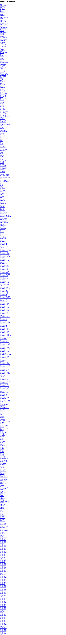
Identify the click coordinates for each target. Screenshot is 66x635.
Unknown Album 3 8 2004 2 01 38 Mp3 (5, 344)
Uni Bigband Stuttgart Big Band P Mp (5, 115)
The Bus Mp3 (2, 88)
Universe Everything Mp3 (3, 203)
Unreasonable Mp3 (2, 472)
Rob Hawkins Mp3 (2, 65)
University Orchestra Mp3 (3, 220)
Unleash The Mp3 (2, 417)
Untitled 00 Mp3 (2, 533)
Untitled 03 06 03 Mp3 (3, 590)
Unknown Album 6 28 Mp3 (4, 375)
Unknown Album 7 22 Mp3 (4, 384)
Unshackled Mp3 (2, 498)
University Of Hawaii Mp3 (4, 214)
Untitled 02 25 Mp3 (3, 582)
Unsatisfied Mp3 (2, 492)
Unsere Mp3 (2, 495)
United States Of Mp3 (3, 180)
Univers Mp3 (2, 198)
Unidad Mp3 (2, 134)
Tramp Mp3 (2, 100)
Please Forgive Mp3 (3, 55)
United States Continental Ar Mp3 (5, 177)
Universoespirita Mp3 (3, 225)
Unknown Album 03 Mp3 (3, 242)
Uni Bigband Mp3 (2, 112)
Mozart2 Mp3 (2, 36)
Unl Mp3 (1, 413)
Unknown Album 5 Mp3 (3, 359)
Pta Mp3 (1, 58)
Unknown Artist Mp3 (3, 398)
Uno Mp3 (1, 442)
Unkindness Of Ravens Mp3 (4, 234)
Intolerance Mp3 (2, 7)
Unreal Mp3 (2, 470)
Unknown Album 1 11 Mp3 (4, 246)
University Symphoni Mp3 (4, 222)
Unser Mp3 (1, 494)
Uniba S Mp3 (2, 126)
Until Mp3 (1, 517)
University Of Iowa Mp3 (3, 217)
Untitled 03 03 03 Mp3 (3, 586)
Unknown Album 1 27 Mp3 (4, 252)
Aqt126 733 (2, 117)
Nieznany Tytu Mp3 (3, 41)
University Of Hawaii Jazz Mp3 (4, 215)
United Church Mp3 (3, 166)
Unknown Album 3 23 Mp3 (4, 336)
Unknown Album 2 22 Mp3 (4, 308)
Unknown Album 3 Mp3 (3, 326)
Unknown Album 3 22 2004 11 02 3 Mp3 (5, 335)
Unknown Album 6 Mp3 (3, 370)
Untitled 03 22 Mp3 (3, 606)
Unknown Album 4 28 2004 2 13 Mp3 (5, 352)
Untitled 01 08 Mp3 (3, 546)
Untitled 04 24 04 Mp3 (3, 630)
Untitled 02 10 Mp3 (3, 572)
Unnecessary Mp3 (2, 440)
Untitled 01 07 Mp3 (3, 544)
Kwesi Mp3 (1, 18)
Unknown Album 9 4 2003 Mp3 (4, 397)
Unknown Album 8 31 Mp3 (4, 393)
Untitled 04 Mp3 (2, 612)
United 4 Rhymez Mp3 (3, 165)
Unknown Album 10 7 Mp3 (4, 283)
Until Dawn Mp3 (2, 518)
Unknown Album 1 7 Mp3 (3, 263)
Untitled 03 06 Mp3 (3, 589)
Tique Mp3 (1, 97)
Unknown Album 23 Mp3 (3, 324)
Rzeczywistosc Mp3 (3, 67)
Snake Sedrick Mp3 (3, 76)
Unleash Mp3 (2, 416)
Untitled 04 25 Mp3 (3, 631)
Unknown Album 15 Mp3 (3, 295)
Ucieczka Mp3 (2, 102)
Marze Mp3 (1, 29)
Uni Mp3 (1, 107)
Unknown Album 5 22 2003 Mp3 (4, 363)
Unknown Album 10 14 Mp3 (4, 272)
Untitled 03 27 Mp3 (3, 607)
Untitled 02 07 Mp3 (3, 570)
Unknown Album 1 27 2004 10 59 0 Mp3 (5, 256)
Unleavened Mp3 (2, 418)
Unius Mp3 (1, 192)
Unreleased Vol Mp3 (3, 483)
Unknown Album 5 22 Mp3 (4, 362)
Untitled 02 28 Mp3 (3, 583)
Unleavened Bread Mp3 (3, 419)
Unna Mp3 (1, 438)
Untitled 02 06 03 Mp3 (3, 569)
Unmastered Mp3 (2, 434)
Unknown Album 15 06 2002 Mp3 (5, 296)
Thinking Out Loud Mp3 (3, 95)
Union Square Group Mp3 (3, 149)
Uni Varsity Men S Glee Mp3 (4, 123)
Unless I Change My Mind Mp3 (4, 425)
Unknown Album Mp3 (3, 241)
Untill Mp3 (1, 531)
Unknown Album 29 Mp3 (3, 325)
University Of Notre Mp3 (3, 219)
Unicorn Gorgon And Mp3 (3, 131)
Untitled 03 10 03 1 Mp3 (3, 594)
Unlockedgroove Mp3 (3, 432)
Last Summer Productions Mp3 (4, 19)
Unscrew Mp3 (2, 493)
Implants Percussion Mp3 (3, 5)
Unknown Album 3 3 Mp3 (3, 339)
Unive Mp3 (1, 197)
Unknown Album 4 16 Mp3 (4, 346)
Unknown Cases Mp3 (3, 401)
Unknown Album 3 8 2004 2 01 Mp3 (5, 343)
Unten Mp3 (1, 513)
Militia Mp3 (2, 33)
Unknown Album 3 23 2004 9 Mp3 (5, 337)
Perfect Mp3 (2, 53)
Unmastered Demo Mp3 (3, 435)
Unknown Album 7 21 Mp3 (4, 383)
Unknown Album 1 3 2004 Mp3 (4, 258)
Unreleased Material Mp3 (3, 479)
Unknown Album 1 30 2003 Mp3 (4, 260)
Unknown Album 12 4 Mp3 (4, 293)
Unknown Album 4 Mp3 (3, 345)
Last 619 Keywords (3, 330)
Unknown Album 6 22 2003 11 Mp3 (5, 373)
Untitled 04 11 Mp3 (3, 619)
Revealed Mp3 (2, 63)
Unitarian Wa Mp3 (2, 162)
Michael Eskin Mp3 (3, 32)
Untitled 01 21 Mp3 (3, 554)
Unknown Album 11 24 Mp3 (4, 287)
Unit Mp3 (1, 154)
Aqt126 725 (2, 361)
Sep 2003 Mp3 (2, 72)
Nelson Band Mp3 (2, 40)
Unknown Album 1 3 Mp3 (3, 257)
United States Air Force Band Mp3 (5, 175)
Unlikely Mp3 (2, 430)
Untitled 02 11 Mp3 (3, 574)
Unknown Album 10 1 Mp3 (4, 268)
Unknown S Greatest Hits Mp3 (4, 408)
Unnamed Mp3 (2, 439)
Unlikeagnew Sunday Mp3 (4, 428)
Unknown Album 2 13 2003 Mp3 (4, 303)
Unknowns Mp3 (2, 411)
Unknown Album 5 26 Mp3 (4, 366)
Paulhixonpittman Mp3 (3, 52)
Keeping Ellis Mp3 (2, 15)
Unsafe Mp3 (2, 489)
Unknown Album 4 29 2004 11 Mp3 (5, 356)
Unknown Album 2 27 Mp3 (4, 309)
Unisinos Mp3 (2, 153)
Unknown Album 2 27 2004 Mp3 (4, 310)
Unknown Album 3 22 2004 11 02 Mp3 (5, 334)
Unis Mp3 (1, 152)
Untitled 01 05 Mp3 (3, 542)
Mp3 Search (2, 4)
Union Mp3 (1, 144)
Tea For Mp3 (2, 86)
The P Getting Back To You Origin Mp (5, 92)
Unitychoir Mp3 (2, 190)
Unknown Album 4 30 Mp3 (4, 357)
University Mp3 (2, 210)
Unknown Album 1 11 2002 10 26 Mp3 (5, 249)
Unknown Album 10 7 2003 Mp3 (4, 284)
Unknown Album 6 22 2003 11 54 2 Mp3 (5, 374)
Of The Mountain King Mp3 (4, 46)
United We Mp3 (2, 182)
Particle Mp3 (2, 51)
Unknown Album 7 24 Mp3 (4, 385)
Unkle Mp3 (1, 235)
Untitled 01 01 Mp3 (3, 539)
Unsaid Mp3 (2, 491)
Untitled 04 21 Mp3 (3, 627)
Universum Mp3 (2, 229)
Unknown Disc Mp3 (3, 402)
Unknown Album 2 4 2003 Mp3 (4, 316)
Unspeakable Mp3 (2, 504)
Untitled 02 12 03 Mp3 (3, 575)
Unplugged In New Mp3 (3, 460)
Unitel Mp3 (1, 183)
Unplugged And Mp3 (3, 456)
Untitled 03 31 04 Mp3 (3, 610)
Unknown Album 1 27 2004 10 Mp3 (5, 254)
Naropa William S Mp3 (3, 39)
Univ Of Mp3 (2, 196)
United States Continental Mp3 (4, 176)
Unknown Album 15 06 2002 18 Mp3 (5, 297)
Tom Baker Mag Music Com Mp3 (5, 98)
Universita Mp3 (2, 207)
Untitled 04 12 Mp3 (3, 620)
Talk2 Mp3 (1, 85)
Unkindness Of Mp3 (3, 233)
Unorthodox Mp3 (2, 449)
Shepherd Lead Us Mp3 (3, 73)
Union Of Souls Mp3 (3, 146)
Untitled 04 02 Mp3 (3, 613)
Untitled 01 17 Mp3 (3, 551)
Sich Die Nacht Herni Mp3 (4, 74)
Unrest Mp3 (2, 485)
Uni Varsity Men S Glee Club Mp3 (5, 124)
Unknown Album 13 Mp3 (3, 294)
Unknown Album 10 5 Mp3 (4, 276)
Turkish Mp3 (2, 101)
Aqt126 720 (2, 611)
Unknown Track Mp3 (3, 409)
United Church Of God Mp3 (4, 167)
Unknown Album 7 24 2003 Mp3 (4, 386)
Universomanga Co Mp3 (3, 228)
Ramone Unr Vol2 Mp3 (3, 60)
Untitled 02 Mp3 (2, 562)
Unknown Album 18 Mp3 (3, 301)
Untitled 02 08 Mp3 (3, 571)
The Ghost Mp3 (2, 90)
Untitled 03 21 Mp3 (3, 605)
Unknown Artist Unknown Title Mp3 (5, 400)
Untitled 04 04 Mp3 (3, 615)
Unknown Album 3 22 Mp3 (4, 332)
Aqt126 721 (2, 558)
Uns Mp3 (1, 486)
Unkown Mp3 (2, 412)
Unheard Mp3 (2, 104)
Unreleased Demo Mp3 (3, 477)
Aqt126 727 (2, 270)
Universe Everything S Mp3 (4, 204)
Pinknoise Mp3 (2, 54)
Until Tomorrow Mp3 (3, 528)
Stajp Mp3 (1, 80)
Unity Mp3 (1, 185)
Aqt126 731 (2, 163)
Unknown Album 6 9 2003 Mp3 (4, 379)
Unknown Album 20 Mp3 (3, 320)
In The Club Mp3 (2, 6)
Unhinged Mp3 (2, 105)
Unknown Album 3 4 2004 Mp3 (4, 340)
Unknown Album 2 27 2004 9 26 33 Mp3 (5, 312)
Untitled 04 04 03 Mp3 (3, 616)
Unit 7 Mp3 (1, 159)
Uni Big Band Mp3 (3, 109)
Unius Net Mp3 (2, 193)
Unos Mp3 (1, 450)
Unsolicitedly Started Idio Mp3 (4, 501)
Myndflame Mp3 (2, 38)
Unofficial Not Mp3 (3, 445)
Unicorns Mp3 (2, 133)
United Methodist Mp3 (3, 168)
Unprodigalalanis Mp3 (3, 464)
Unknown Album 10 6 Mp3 (4, 281)
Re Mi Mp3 (1, 61)
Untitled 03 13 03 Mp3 (3, 598)
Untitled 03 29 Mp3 (3, 608)
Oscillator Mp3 (2, 49)
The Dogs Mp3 (2, 89)
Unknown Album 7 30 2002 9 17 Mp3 (5, 389)
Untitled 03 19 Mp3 (3, 604)
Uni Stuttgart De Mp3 (3, 120)
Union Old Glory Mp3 (3, 147)
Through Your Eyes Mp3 (3, 96)
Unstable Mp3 (2, 507)
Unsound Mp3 (2, 503)
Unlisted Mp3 (2, 431)
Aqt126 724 (2, 406)
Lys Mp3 (1, 26)
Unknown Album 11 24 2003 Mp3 (5, 288)
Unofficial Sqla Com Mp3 (3, 447)
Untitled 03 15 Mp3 (3, 599)
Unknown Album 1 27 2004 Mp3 (4, 253)
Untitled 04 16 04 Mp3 (3, 624)
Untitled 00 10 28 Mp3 (3, 537)
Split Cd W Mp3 (2, 79)
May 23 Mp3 (2, 30)
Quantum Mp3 (2, 59)
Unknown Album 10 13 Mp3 (4, 269)
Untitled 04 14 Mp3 (3, 621)
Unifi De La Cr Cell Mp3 (3, 138)
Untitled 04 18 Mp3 (3, 625)
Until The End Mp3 (3, 523)
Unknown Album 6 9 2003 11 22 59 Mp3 (5, 381)
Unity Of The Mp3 (2, 188)
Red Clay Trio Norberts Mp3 (4, 62)
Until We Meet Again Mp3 (4, 530)
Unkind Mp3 (2, 231)
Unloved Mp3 (2, 433)
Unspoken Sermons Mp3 (3, 506)
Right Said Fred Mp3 (3, 64)
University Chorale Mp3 (3, 211)
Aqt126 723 (2, 452)
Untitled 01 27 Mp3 (3, 557)
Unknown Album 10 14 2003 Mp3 (5, 273)
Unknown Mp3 (2, 240)
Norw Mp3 (1, 43)
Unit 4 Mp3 (1, 158)
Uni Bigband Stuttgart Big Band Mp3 (5, 114)
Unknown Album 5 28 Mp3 (4, 367)
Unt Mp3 (1, 511)
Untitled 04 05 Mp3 (3, 617)
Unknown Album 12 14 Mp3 (4, 292)
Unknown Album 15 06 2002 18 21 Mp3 (5, 298)
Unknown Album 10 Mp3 (3, 264)
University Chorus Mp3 (3, 212)
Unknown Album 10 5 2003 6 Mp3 (5, 278)
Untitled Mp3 (2, 532)
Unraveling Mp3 (2, 469)
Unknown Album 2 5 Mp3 (3, 318)
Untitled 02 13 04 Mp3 (3, 577)
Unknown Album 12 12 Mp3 (4, 291)
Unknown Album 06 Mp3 (3, 244)
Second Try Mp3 (2, 71)
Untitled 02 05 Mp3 (3, 567)
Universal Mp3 (2, 199)
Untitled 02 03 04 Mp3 (3, 564)
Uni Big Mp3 (2, 108)
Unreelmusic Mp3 (2, 473)
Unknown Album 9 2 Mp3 (3, 395)
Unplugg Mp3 (2, 455)
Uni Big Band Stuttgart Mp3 (4, 111)
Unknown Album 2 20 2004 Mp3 (4, 307)
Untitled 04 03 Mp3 (3, 614)
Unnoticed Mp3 (2, 441)
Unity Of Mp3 (2, 187)
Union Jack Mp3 (2, 145)
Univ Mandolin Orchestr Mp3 (4, 195)
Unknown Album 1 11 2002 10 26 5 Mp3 (5, 250)
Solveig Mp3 (2, 77)
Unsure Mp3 (2, 510)
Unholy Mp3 (2, 106)
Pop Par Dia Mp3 (2, 56)
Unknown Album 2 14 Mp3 (4, 304)
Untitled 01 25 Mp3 (3, 555)
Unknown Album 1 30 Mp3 (4, 259)
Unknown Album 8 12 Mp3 (4, 390)
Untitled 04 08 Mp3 (3, 618)
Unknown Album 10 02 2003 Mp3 (5, 266)
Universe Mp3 (2, 202)
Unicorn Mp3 (2, 129)
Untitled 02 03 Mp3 (3, 563)
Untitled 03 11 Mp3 (3, 595)
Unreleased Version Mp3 (3, 481)
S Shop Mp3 (2, 68)
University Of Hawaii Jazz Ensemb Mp (5, 216)
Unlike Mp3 (2, 427)
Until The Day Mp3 (3, 522)
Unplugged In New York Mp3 (4, 461)
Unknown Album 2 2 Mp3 (3, 305)
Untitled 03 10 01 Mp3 (3, 593)
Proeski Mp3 (2, 57)
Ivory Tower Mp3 (2, 9)
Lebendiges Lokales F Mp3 (4, 20)
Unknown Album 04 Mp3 (3, 243)
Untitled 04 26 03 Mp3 (3, 632)
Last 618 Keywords (3, 353)
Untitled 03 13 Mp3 (3, 597)
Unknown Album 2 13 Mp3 (4, 302)
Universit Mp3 (2, 206)
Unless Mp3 (2, 422)
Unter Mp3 (1, 514)
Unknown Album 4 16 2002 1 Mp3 (5, 348)
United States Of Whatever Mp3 (4, 181)
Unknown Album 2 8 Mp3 (3, 319)
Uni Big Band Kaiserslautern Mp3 (5, 110)
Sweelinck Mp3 (2, 84)
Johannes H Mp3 (2, 12)
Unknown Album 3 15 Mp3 (4, 329)
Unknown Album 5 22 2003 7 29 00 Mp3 (5, 365)
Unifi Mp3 (1, 137)
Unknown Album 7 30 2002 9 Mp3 (5, 388)
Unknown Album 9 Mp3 (3, 394)
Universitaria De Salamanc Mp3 (4, 208)
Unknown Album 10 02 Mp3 (4, 265)
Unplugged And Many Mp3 (4, 457)
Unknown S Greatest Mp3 (3, 407)
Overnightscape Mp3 (3, 50)
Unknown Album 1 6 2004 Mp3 (4, 261)
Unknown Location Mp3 (3, 403)
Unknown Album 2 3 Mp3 (3, 314)
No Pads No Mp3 (2, 42)
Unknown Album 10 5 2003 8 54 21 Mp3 (5, 280)
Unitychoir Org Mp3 (3, 191)
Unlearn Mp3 (2, 415)
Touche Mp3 (2, 99)
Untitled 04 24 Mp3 (3, 629)
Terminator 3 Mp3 (2, 87)
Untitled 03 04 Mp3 (3, 587)
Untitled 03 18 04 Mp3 (3, 603)
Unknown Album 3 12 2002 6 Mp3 (5, 328)
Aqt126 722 (2, 505)
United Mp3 (2, 164)
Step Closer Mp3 (2, 81)
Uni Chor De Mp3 (2, 119)
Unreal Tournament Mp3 (3, 471)
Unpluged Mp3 (2, 454)
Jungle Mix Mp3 (2, 13)
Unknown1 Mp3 (2, 410)
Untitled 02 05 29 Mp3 (3, 568)
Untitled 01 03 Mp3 (3, 540)
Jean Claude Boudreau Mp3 (4, 10)
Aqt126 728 (2, 262)
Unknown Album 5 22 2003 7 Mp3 (5, 364)
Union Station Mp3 (3, 150)
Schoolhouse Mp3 (2, 70)
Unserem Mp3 (2, 496)
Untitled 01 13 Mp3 (3, 549)
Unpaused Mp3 (2, 451)
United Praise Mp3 (2, 169)
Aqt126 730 (2, 194)
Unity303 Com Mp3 (3, 189)
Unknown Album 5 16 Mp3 (4, 360)
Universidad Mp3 (2, 205)
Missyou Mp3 (2, 34)
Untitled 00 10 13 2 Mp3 (3, 536)
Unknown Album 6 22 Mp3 (4, 371)
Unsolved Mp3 (2, 502)
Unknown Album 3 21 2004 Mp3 (4, 331)
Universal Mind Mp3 (3, 200)
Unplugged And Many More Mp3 (4, 458)
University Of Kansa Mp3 (3, 218)
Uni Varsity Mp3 (2, 121)
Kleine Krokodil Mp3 (3, 16)
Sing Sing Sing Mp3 (3, 75)
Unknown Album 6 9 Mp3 (3, 378)
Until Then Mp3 (2, 527)
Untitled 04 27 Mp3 (3, 633)
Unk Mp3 (1, 230)
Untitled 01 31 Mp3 (3, 561)
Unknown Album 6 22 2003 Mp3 (4, 372)
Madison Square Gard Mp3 (4, 27)
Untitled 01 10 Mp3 (3, 547)
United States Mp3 (2, 171)
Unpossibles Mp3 (2, 462)
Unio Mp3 (1, 143)
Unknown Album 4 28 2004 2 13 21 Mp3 (5, 354)
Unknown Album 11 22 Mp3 (4, 286)
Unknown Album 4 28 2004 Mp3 (4, 351)
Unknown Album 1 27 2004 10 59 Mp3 (5, 255)
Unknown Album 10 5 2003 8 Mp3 (5, 279)
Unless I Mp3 (2, 423)
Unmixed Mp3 (2, 437)
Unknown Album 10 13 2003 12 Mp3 (5, 271)
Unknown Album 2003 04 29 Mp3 (5, 322)
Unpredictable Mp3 (3, 463)
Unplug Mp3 (2, 453)
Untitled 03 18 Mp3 (3, 601)
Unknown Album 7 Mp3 (3, 382)
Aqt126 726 (2, 300)
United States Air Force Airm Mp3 (5, 173)
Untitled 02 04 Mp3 (3, 566)
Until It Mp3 (2, 519)
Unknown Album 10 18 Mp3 (4, 275)
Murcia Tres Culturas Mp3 (3, 37)
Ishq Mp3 (1, 8)
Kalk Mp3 (1, 14)
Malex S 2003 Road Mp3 (3, 28)
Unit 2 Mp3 (1, 156)
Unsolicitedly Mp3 (2, 500)
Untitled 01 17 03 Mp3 (3, 552)
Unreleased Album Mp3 (3, 476)
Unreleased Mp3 (2, 475)
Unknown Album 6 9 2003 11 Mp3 (5, 380)
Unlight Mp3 (2, 426)
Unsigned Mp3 (2, 499)
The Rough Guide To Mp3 (3, 93)
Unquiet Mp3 (2, 466)
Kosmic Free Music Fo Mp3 (4, 17)
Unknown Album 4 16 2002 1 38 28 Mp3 (5, 349)
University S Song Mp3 (3, 221)
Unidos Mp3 (2, 136)
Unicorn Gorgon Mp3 (3, 130)
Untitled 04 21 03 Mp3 (3, 628)
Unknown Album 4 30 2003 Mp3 (4, 358)
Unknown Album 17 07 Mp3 (4, 299)
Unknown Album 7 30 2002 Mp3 (4, 387)
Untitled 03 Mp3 (2, 584)
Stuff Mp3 (1, 82)
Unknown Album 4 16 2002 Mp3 (4, 347)
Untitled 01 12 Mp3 (3, 548)
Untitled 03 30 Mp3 (3, 609)
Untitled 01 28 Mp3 (3, 559)
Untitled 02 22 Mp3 (3, 580)
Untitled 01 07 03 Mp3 (3, 545)
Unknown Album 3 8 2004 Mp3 (4, 342)
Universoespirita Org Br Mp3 (4, 226)
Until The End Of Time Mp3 (4, 526)
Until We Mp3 (2, 529)
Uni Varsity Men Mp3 (3, 122)
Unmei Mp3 (2, 436)
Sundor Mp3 (2, 83)
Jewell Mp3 (1, 11)
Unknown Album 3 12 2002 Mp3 (4, 327)
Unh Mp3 (1, 103)
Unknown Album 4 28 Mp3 (4, 350)
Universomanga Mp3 (3, 227)
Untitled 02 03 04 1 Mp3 (3, 565)
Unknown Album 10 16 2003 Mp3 (5, 274)
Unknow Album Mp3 (3, 236)
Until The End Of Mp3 (3, 524)
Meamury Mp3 (2, 31)
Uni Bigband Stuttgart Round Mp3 (5, 116)
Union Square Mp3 (3, 148)
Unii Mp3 (1, 141)
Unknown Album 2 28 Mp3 (4, 313)
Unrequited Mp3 (2, 484)
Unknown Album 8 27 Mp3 (4, 392)
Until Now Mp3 (2, 521)
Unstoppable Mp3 (2, 508)
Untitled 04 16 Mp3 (3, 623)
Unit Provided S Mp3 (3, 160)
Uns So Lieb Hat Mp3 (3, 488)
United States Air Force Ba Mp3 (4, 174)
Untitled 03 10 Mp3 (3, 592)
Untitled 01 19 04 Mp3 (3, 553)
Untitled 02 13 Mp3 (3, 576)
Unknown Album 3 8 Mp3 (3, 341)
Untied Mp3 (2, 516)
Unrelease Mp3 (2, 474)
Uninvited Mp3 (2, 142)
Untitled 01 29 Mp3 (3, 560)
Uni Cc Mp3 (2, 118)
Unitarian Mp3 (2, 161)
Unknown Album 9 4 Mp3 (3, 396)
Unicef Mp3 (2, 128)
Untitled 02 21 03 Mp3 (3, 579)
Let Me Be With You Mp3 (3, 21)
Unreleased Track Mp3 (3, 480)
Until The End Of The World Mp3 (5, 525)
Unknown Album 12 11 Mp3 (4, 290)
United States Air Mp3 (3, 172)
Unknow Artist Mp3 (3, 238)
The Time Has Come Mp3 (3, 94)
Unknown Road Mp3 (3, 405)
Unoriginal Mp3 (2, 448)
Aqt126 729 (2, 224)
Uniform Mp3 (2, 139)
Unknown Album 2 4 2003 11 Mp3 (5, 317)
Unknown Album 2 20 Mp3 (4, 306)
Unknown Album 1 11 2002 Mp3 (4, 248)
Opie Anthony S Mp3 (3, 48)
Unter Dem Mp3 (2, 515)
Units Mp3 (1, 184)
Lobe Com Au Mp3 (3, 24)
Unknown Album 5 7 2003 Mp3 (4, 369)
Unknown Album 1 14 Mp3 (4, 251)
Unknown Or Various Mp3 (4, 404)
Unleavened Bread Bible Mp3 (4, 420)
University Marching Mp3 (3, 213)
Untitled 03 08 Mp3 (3, 591)
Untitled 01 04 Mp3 (3, 541)
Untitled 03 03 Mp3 (3, 585)
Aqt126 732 (2, 132)
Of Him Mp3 (2, 45)
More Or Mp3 (2, 35)
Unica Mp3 (1, 127)
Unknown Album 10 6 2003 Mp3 (4, 282)
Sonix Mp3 (1, 78)
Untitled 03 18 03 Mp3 (3, 602)
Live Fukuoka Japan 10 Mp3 (4, 23)
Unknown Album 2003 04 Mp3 (4, 321)
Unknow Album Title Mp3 (3, 237)
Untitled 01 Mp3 (2, 538)
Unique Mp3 (2, 151)
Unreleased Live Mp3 (3, 478)
